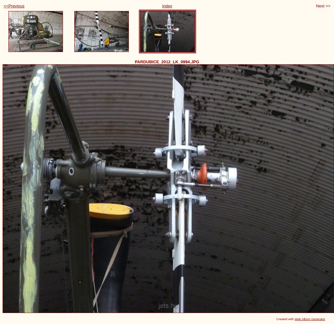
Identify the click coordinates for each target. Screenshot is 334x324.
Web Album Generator (310, 319)
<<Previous (14, 6)
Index (167, 6)
